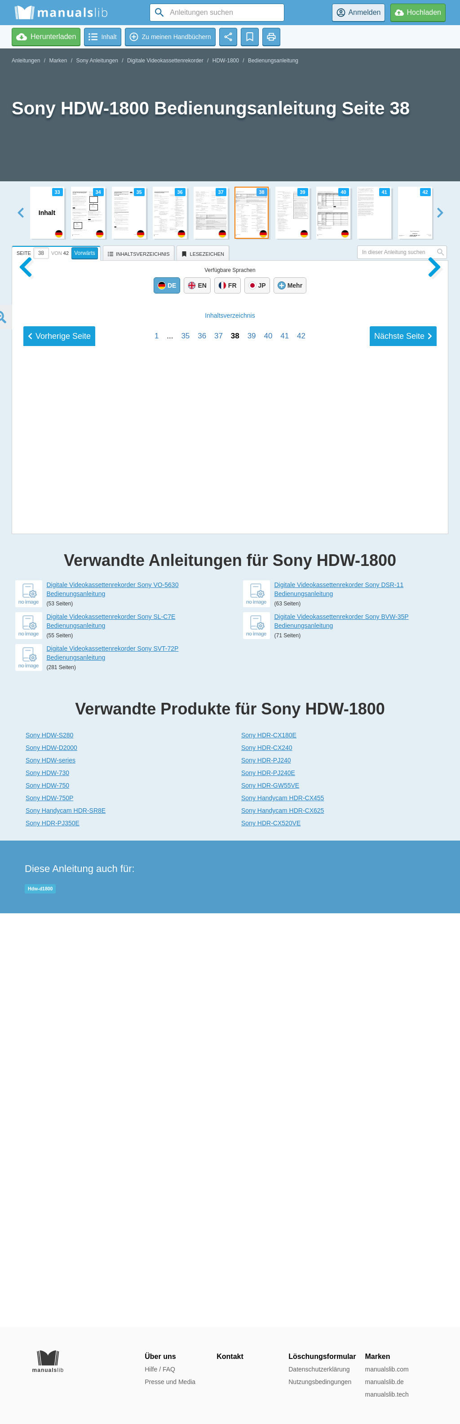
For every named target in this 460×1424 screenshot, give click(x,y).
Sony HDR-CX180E (268, 1148)
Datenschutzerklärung (318, 1369)
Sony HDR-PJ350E (53, 1236)
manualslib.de (384, 1381)
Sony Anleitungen (97, 60)
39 (252, 889)
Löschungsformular (322, 1356)
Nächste (403, 890)
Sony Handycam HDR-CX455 (282, 1211)
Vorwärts (84, 253)
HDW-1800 (225, 60)
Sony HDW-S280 (49, 1148)
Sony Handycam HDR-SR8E (66, 1224)
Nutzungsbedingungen (319, 1381)
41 (284, 889)
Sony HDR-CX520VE (271, 1236)
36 (202, 889)
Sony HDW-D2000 (51, 1161)
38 (235, 889)
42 (301, 889)
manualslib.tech (386, 1394)
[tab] (57, 251)
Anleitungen (26, 60)
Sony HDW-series (50, 1174)
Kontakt (230, 1356)
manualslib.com (386, 1369)
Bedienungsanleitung (273, 60)
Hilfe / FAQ (160, 1369)
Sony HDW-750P (49, 1211)
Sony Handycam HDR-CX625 (282, 1224)
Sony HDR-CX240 (266, 1161)
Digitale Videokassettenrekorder (165, 60)
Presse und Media (170, 1381)
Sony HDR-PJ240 (266, 1174)
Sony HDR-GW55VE (270, 1199)
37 (218, 889)
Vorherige (59, 890)
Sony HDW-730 (47, 1186)
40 (268, 889)
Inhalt (230, 869)
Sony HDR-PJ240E (268, 1186)
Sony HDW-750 (47, 1199)
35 (185, 889)
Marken (58, 60)
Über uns (160, 1356)
